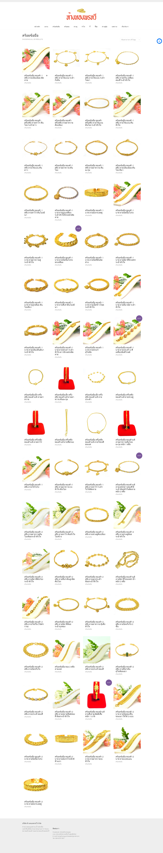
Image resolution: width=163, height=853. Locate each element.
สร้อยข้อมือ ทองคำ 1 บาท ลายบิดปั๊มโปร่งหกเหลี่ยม (64, 260)
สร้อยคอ (66, 26)
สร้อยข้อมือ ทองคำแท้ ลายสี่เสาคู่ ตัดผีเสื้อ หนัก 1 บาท (95, 714)
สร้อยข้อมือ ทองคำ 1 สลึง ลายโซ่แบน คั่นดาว (33, 168)
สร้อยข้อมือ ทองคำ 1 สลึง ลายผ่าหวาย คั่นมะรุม (94, 168)
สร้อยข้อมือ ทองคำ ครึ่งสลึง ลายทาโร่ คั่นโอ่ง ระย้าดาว (34, 123)
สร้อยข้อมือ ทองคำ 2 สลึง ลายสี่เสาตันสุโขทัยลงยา (125, 669)
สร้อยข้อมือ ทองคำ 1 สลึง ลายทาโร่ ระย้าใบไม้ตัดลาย (94, 487)
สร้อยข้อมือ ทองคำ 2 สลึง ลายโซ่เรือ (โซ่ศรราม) (34, 624)
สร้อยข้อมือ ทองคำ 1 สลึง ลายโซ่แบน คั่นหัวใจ (125, 123)
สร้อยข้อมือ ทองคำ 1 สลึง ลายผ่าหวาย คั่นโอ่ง (64, 168)
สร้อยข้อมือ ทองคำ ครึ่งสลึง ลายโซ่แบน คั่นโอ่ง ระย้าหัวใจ (94, 123)
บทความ (114, 26)
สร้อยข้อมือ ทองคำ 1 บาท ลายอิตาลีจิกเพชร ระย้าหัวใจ (126, 260)
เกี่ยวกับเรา (125, 26)
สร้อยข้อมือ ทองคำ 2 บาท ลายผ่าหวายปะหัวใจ (94, 759)
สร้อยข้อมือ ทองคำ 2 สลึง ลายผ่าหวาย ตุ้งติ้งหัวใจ (95, 624)
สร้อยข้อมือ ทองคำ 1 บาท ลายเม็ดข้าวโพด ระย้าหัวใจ (94, 305)
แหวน (46, 26)
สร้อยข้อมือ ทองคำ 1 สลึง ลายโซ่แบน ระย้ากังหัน (64, 78)
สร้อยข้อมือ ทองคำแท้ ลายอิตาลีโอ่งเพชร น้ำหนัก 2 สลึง (125, 579)
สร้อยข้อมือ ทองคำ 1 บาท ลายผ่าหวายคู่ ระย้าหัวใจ (33, 260)
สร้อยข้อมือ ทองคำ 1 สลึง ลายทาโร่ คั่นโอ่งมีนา (34, 212)
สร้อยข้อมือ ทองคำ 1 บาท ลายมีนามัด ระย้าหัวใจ (125, 305)
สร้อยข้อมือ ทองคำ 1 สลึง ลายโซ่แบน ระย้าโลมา (95, 78)
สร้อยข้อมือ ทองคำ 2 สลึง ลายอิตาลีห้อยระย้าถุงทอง (64, 624)
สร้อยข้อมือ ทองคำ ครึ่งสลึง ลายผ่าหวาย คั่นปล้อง (64, 123)
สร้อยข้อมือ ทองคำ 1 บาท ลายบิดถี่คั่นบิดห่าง (94, 260)
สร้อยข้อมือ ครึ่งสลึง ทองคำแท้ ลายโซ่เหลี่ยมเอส (94, 442)
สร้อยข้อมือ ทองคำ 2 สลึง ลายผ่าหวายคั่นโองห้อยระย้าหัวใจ (33, 534)
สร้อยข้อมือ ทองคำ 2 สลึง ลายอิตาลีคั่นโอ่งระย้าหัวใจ (33, 579)
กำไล (83, 26)
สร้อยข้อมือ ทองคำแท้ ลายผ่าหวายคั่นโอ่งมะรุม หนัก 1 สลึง (125, 442)
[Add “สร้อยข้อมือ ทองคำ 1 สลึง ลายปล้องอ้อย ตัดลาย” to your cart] (47, 75)
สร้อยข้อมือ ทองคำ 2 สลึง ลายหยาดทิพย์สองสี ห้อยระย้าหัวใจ (65, 714)
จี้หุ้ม (96, 26)
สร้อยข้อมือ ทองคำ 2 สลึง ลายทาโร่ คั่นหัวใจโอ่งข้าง (65, 534)
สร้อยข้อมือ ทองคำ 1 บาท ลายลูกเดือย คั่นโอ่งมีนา (33, 305)
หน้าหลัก (37, 26)
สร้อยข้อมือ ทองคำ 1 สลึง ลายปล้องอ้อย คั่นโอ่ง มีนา (125, 168)
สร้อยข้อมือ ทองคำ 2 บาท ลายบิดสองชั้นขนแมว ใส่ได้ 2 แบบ (125, 714)
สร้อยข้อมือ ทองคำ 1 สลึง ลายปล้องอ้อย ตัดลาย (34, 78)
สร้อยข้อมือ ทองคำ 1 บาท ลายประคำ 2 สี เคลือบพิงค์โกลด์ (125, 350)
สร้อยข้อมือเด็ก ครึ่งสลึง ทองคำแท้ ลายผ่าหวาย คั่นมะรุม (64, 397)
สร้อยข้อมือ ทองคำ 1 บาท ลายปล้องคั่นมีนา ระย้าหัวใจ (34, 350)
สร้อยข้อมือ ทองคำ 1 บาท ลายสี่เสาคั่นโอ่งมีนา (65, 305)
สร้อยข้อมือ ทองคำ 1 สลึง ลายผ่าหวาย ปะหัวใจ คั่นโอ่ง (64, 487)
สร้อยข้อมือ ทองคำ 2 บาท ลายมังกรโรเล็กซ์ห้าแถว (64, 759)
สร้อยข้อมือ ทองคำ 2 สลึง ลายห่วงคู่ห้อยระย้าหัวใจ (125, 534)
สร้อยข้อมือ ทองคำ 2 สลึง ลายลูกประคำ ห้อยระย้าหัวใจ (94, 579)
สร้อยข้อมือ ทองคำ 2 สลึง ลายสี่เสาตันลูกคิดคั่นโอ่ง (65, 579)
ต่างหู (75, 26)
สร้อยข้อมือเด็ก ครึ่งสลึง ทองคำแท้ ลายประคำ (94, 397)
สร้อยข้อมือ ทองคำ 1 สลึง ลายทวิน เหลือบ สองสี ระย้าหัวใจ (125, 78)
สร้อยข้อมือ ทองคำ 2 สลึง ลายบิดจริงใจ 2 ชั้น (125, 624)
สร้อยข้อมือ (56, 26)
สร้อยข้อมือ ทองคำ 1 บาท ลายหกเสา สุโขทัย (94, 350)
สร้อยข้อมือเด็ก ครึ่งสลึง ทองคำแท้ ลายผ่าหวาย (34, 397)
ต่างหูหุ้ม (104, 26)
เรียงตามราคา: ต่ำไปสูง (130, 40)
